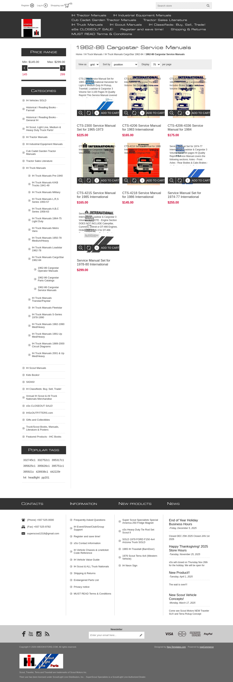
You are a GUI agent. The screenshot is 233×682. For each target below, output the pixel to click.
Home (79, 54)
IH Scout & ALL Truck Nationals (91, 564)
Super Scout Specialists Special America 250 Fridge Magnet (140, 519)
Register (25, 5)
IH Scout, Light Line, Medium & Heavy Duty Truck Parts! (43, 129)
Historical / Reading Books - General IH (41, 119)
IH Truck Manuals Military (46, 192)
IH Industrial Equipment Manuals (142, 15)
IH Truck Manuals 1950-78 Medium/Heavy (47, 239)
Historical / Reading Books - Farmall (41, 109)
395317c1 (58, 460)
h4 (24, 477)
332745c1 (29, 460)
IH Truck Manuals (87, 24)
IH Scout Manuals (126, 24)
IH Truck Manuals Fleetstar (47, 307)
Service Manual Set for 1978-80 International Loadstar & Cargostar (93, 255)
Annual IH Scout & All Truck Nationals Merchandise (41, 397)
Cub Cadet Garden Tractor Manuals (104, 20)
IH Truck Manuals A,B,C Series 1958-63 (45, 210)
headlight (34, 477)
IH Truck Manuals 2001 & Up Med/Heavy (48, 355)
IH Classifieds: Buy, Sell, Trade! (177, 24)
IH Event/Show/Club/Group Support (89, 526)
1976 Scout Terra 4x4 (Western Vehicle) (139, 555)
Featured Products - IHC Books (43, 436)
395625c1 (29, 465)
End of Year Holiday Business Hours (183, 520)
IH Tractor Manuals (89, 15)
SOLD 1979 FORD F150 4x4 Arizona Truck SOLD (138, 539)
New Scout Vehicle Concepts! (183, 595)
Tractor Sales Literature (165, 20)
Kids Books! (33, 374)
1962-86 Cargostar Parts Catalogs (48, 279)
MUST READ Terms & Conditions (102, 34)
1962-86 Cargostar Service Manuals (48, 289)
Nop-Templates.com (176, 643)
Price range (43, 52)
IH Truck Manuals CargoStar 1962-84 (124, 54)
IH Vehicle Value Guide (87, 557)
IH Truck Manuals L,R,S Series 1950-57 (45, 200)
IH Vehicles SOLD (36, 100)
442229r (55, 471)
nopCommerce (207, 643)
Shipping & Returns (188, 29)
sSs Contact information (87, 541)
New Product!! (179, 571)
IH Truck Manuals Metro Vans (45, 229)
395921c (28, 471)
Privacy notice (82, 584)
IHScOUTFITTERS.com (39, 412)
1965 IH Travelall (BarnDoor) (138, 547)
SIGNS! (30, 381)
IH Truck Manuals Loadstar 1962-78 (47, 249)
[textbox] (180, 6)
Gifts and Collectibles (38, 419)
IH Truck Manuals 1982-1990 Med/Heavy (48, 325)
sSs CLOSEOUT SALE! (92, 29)
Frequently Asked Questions (90, 517)
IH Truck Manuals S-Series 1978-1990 (47, 316)
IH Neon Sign (129, 563)
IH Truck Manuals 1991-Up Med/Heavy (47, 335)
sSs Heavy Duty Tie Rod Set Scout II (138, 529)
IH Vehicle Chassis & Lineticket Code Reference (91, 549)
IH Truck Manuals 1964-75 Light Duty (47, 220)
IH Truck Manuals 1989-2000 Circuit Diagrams (48, 345)
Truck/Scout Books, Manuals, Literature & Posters (42, 428)
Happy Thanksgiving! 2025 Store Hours (188, 546)
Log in (40, 5)
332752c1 (44, 460)
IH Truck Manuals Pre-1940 (47, 175)
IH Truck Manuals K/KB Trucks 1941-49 (45, 184)
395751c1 (58, 465)
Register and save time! (142, 29)
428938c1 (42, 471)
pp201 (45, 477)
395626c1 (44, 465)
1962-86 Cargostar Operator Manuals (48, 269)
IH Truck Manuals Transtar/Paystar (42, 299)
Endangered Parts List (86, 578)
